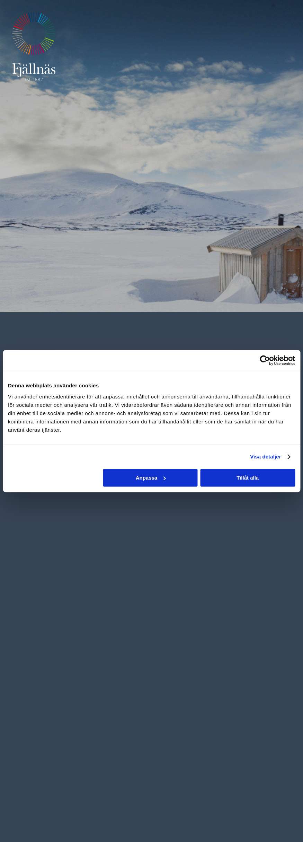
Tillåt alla (248, 478)
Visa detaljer (265, 456)
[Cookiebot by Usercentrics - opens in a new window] (264, 360)
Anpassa (151, 478)
